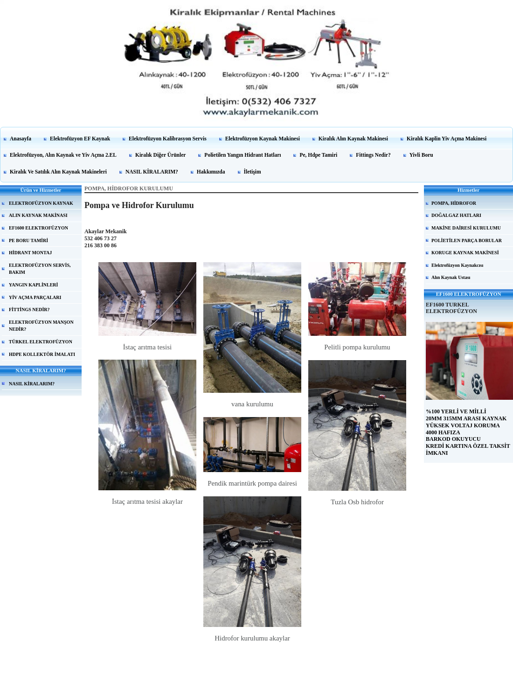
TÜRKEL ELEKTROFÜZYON (40, 341)
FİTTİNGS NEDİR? (29, 309)
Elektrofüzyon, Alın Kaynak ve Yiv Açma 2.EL (63, 155)
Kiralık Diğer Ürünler (160, 155)
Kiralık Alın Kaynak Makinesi (353, 138)
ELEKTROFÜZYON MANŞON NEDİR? (41, 326)
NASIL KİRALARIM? (151, 171)
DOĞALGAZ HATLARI (456, 215)
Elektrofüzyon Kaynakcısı (457, 265)
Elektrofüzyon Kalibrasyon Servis (168, 138)
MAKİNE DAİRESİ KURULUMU (466, 227)
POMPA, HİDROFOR (453, 203)
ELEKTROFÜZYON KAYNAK (41, 203)
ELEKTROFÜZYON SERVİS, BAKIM (39, 269)
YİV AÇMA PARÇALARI (35, 297)
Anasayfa (20, 138)
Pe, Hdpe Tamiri (318, 155)
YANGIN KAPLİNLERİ (33, 284)
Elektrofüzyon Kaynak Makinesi (262, 138)
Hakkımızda (211, 171)
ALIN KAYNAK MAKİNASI (38, 215)
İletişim (252, 171)
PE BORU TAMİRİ (28, 240)
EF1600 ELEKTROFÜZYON (38, 227)
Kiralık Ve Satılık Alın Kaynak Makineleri (58, 171)
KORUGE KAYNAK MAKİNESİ (465, 252)
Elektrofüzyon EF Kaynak (80, 138)
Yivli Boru (421, 155)
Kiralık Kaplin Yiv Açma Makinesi (446, 138)
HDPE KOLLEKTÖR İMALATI (42, 354)
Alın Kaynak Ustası (450, 277)
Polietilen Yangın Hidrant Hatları (242, 155)
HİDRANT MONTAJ (30, 252)
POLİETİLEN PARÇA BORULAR (466, 240)
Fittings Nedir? (373, 155)
